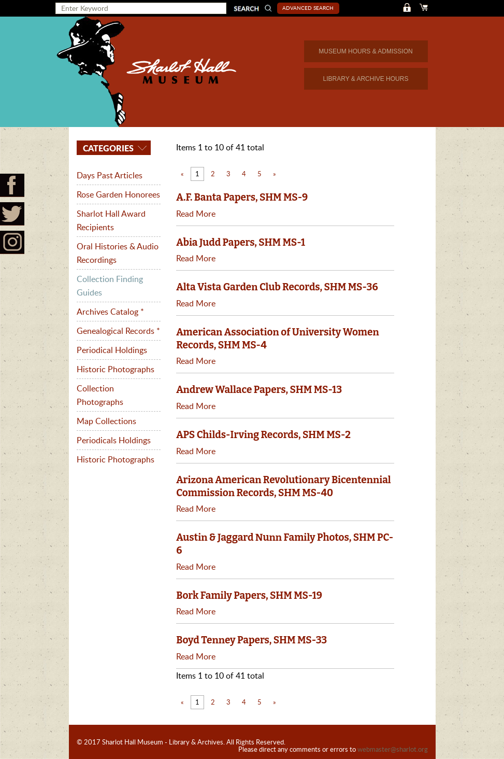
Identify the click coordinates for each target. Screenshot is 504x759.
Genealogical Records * (118, 330)
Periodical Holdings (112, 350)
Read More (195, 213)
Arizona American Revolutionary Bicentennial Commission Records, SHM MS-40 (283, 486)
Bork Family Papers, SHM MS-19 (249, 595)
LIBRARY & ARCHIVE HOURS (366, 78)
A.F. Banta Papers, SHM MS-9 (242, 197)
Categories (107, 148)
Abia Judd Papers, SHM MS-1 (240, 242)
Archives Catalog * (110, 311)
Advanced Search (308, 7)
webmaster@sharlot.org (392, 749)
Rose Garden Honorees (118, 194)
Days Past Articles (109, 175)
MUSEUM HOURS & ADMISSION (365, 51)
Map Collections (106, 421)
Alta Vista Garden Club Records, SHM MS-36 (277, 287)
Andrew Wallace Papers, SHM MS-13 (259, 390)
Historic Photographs (115, 369)
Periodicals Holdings (114, 440)
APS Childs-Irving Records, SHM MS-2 (263, 435)
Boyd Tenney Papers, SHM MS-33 (251, 640)
